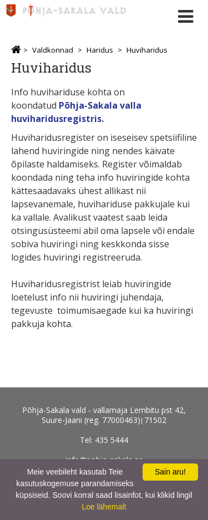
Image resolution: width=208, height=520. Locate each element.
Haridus (100, 50)
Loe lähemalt (104, 506)
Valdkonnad (52, 50)
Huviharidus (147, 50)
